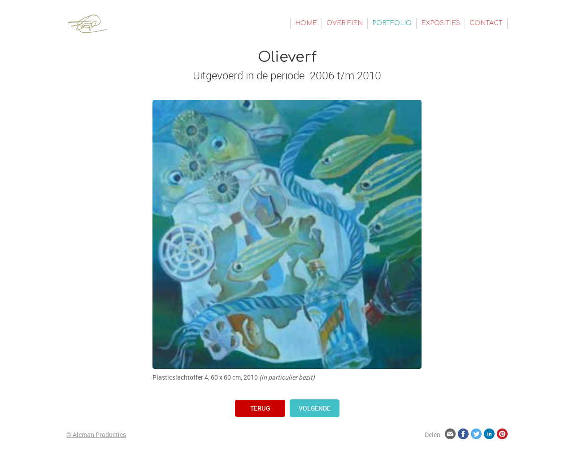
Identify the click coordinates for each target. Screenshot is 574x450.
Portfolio (392, 23)
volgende (314, 408)
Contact (486, 23)
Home (306, 23)
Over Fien (344, 23)
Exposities (440, 23)
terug (260, 408)
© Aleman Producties (96, 434)
